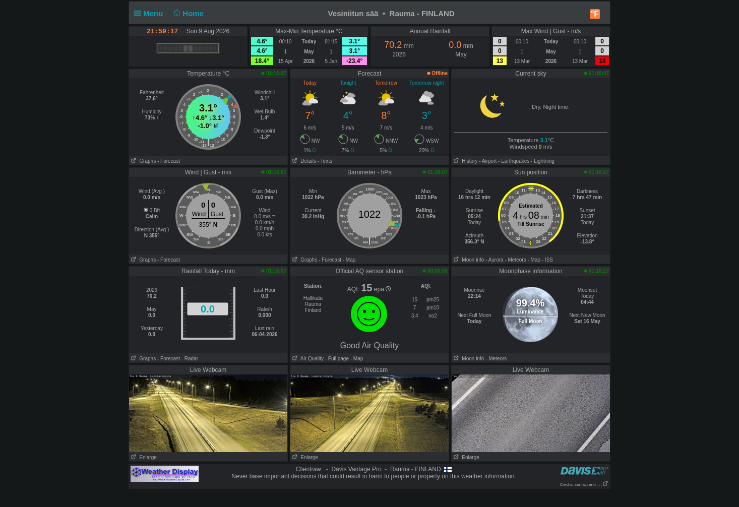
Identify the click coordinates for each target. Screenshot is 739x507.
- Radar (189, 358)
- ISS (547, 260)
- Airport (488, 161)
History (464, 161)
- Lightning (543, 161)
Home (187, 13)
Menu (150, 13)
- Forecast (168, 161)
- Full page (337, 358)
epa (382, 289)
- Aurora (494, 260)
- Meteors (515, 260)
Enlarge (143, 457)
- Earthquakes (513, 161)
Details (303, 161)
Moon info (468, 260)
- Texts (325, 161)
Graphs (142, 161)
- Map (349, 260)
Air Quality (307, 358)
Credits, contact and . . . (584, 484)
